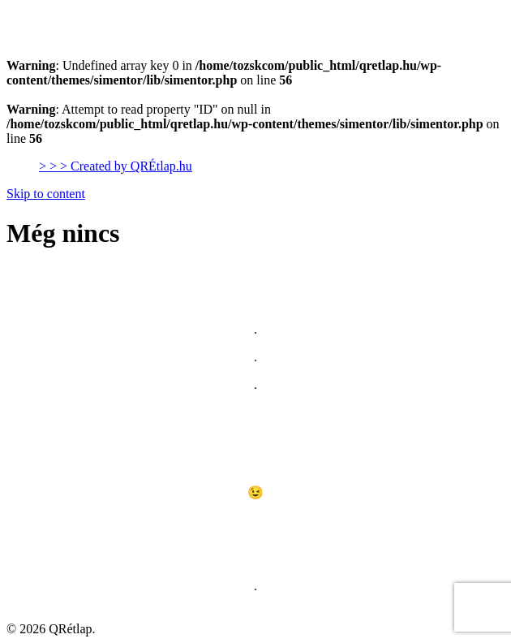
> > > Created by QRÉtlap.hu (115, 166)
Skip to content (45, 194)
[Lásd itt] (255, 525)
